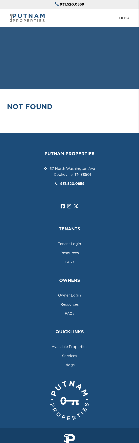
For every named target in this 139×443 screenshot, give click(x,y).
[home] (27, 17)
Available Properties (69, 346)
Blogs (70, 364)
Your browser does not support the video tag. (69, 44)
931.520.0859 (72, 4)
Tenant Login (69, 243)
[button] (63, 206)
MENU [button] (122, 18)
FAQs (69, 262)
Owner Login (69, 295)
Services (69, 355)
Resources (69, 252)
